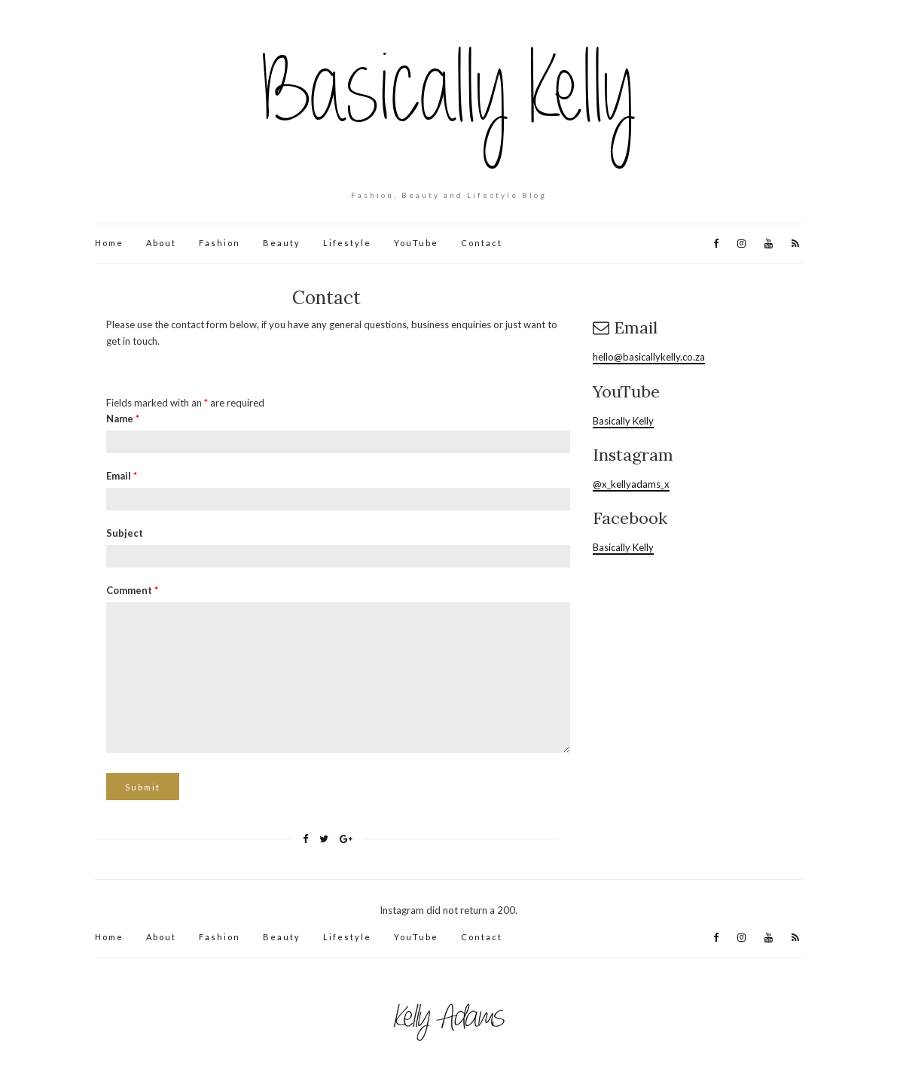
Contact (481, 243)
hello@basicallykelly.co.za (649, 357)
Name (122, 419)
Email (121, 476)
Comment (132, 590)
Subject (124, 533)
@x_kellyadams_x (631, 484)
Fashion (219, 243)
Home (109, 243)
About (161, 243)
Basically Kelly (623, 421)
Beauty (282, 243)
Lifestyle (347, 243)
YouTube (416, 243)
